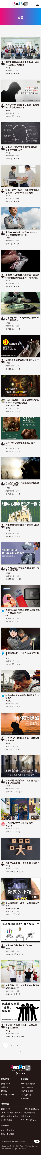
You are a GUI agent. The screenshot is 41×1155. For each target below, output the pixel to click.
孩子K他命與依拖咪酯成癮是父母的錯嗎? (22, 696)
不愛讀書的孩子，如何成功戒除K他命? (22, 654)
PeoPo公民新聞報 (28, 1084)
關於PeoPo (5, 1084)
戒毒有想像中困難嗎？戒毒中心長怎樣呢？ (22, 526)
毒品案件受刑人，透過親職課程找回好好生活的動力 (22, 484)
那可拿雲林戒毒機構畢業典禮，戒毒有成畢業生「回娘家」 (22, 63)
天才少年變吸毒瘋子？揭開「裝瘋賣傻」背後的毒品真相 (22, 106)
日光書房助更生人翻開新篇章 (19, 822)
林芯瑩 (7, 68)
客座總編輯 (25, 1098)
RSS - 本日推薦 (7, 1134)
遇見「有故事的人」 (29, 1120)
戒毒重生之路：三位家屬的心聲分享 (22, 985)
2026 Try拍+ (6, 1109)
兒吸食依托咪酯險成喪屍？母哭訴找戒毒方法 (22, 739)
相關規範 (4, 1087)
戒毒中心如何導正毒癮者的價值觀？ (22, 862)
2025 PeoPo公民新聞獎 (10, 1113)
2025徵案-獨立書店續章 (30, 1109)
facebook (17, 1073)
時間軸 (4, 1091)
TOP (36, 1141)
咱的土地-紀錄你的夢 (9, 1116)
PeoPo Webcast (27, 1087)
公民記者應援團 (27, 1091)
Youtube (23, 1073)
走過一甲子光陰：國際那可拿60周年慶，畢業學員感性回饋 (22, 233)
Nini (6, 616)
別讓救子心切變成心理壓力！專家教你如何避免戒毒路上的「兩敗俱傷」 (22, 276)
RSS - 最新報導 (7, 1130)
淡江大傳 (8, 826)
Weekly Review (7, 1095)
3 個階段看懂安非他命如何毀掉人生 (22, 360)
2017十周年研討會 (28, 1113)
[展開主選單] (3, 4)
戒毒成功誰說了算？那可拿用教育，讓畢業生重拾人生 (22, 148)
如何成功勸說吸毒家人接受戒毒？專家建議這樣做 (22, 569)
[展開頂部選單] (37, 4)
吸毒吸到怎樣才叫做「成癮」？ (20, 945)
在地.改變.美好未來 (28, 1116)
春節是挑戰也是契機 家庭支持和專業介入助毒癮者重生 (22, 611)
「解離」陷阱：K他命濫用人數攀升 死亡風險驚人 (22, 319)
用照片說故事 (6, 1120)
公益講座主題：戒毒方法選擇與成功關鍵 (22, 904)
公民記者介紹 (26, 1095)
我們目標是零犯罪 (12, 406)
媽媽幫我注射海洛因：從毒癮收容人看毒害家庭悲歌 (22, 781)
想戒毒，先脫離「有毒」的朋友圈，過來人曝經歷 (22, 1026)
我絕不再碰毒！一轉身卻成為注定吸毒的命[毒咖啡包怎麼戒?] (22, 401)
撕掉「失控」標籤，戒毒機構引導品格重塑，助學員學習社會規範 (22, 191)
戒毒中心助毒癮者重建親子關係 (20, 442)
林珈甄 (7, 658)
